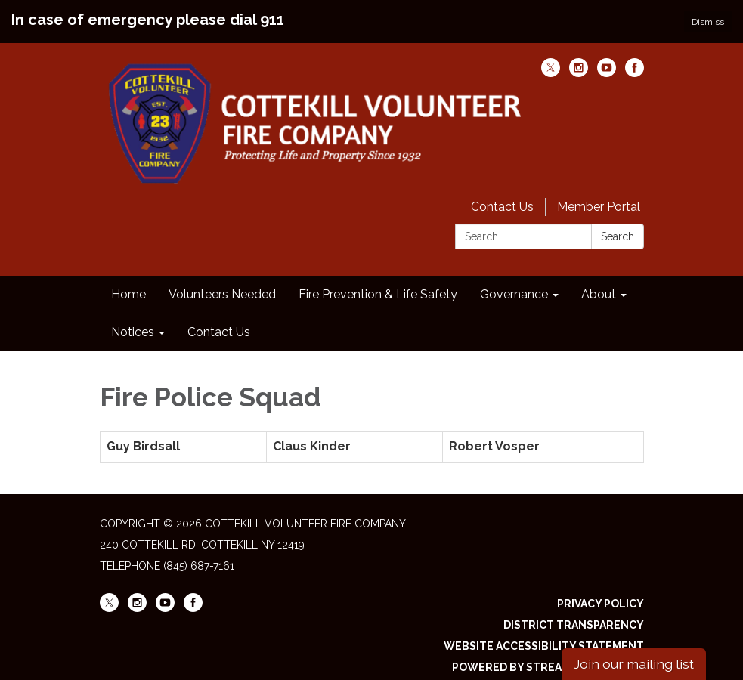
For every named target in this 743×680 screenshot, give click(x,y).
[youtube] (606, 61)
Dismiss (708, 22)
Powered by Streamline (524, 656)
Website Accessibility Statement (544, 635)
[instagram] (578, 61)
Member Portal (598, 195)
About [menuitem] (598, 283)
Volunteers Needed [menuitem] (222, 283)
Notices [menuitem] (132, 321)
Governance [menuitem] (514, 283)
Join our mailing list (634, 664)
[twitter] (550, 61)
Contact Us (502, 195)
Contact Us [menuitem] (218, 321)
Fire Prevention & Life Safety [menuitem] (378, 283)
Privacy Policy (600, 592)
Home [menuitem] (128, 283)
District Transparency (573, 613)
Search (617, 225)
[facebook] (634, 61)
